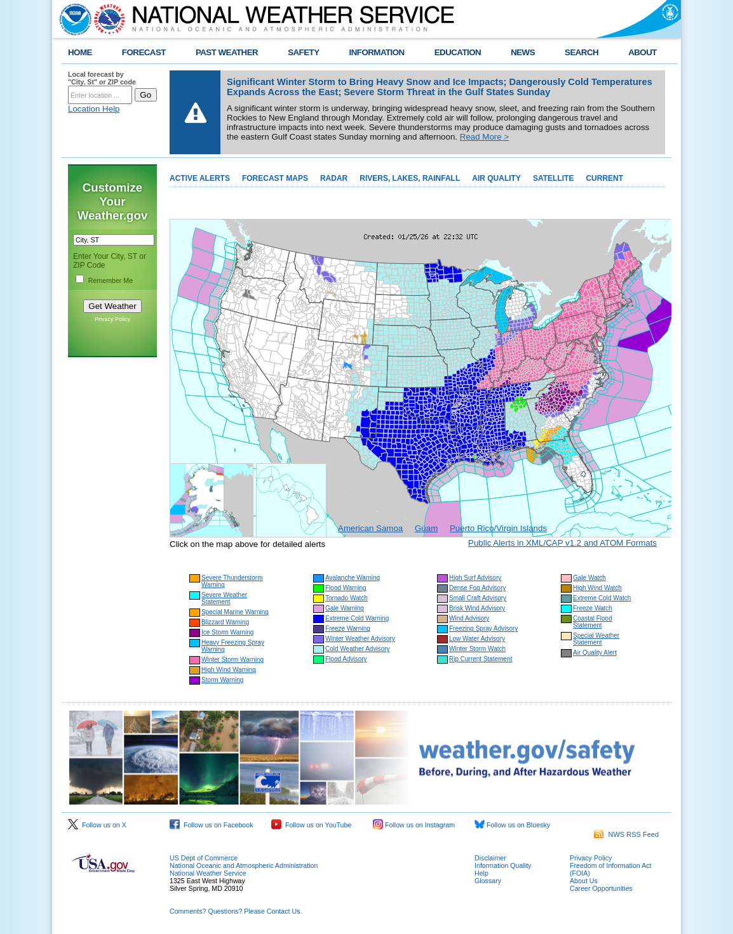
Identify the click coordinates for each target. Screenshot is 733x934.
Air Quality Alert (595, 652)
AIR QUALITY (496, 178)
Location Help (94, 109)
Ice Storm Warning (227, 632)
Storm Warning (222, 679)
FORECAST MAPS (275, 178)
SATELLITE (553, 178)
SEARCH (581, 52)
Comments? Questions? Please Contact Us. (236, 911)
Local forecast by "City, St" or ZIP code (102, 78)
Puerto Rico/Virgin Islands (498, 528)
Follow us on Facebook (211, 825)
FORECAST (144, 52)
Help (481, 873)
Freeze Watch (592, 608)
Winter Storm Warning (232, 659)
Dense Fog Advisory (477, 587)
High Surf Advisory (475, 577)
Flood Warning (345, 587)
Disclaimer (490, 858)
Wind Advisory (469, 618)
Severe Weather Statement (224, 598)
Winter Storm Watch (477, 648)
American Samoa (370, 528)
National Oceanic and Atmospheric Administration (244, 865)
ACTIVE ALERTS (200, 178)
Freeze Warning (347, 628)
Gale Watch (589, 577)
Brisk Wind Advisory (477, 608)
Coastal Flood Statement (592, 622)
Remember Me (110, 280)
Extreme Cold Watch (602, 598)
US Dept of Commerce (204, 858)
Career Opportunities (601, 888)
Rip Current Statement (481, 658)
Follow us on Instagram (414, 825)
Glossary (487, 881)
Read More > (484, 136)
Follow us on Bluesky (512, 825)
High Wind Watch (597, 587)
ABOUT (642, 52)
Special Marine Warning (235, 611)
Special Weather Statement (596, 639)
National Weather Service (208, 873)
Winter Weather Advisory (360, 638)
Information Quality (502, 865)
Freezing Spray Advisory (483, 628)
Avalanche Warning (352, 577)
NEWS (523, 52)
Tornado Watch (346, 598)
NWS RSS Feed (626, 834)
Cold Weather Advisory (357, 648)
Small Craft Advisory (477, 598)
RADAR (333, 178)
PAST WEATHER (227, 52)
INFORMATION (377, 52)
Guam (426, 528)
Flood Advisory (346, 658)
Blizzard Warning (225, 622)
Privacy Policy (112, 319)
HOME (80, 52)
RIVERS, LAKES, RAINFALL (410, 178)
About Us (584, 881)
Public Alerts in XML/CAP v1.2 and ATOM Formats (562, 543)
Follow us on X (97, 825)
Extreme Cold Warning (357, 618)
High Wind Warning (228, 669)
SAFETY (303, 52)
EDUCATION (457, 52)
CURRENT (604, 178)
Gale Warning (344, 608)
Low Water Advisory (477, 638)
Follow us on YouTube (311, 825)
